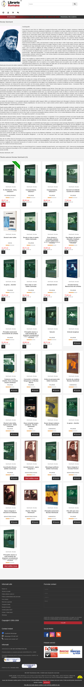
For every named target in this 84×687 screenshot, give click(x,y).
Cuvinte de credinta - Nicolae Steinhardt (73, 380)
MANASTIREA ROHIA (31, 472)
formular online (15, 668)
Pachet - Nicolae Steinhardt (31, 511)
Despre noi (4, 588)
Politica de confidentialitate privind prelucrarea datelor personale (61, 620)
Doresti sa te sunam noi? (10, 640)
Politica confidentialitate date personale (11, 596)
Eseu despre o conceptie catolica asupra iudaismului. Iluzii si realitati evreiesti (52, 240)
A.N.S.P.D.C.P (27, 653)
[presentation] (56, 613)
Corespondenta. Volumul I (31, 190)
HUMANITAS (73, 385)
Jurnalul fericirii (52, 285)
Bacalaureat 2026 (40, 17)
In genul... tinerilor (10, 285)
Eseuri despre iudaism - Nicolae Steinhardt (52, 424)
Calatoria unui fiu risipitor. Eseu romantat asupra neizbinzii (10, 380)
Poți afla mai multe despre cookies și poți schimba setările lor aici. (42, 685)
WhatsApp (4, 615)
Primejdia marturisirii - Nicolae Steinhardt (52, 511)
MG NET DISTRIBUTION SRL (18, 650)
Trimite (63, 624)
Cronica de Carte (53, 17)
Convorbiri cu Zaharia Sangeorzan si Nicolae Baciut (31, 380)
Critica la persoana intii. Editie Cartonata (52, 380)
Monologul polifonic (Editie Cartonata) (52, 468)
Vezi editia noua (31, 478)
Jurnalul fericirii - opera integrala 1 (31, 468)
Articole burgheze (73, 332)
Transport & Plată (6, 604)
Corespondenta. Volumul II (52, 190)
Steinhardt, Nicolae (11, 186)
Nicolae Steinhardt (6, 22)
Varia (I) (52, 332)
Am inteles (46, 682)
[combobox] (52, 4)
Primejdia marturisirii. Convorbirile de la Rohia (10, 332)
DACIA (10, 243)
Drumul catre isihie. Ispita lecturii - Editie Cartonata (10, 424)
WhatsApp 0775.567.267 (10, 637)
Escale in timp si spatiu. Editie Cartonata (31, 238)
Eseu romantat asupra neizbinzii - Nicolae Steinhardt (31, 424)
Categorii (11, 17)
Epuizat (77, 343)
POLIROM (31, 195)
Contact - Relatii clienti (7, 612)
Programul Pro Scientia (69, 17)
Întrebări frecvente (6, 607)
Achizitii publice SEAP (7, 609)
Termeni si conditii (6, 591)
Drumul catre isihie (10, 237)
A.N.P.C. (34, 656)
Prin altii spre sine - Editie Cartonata (73, 511)
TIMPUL (31, 428)
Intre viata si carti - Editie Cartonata (31, 285)
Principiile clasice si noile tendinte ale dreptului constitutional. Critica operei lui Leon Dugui (31, 334)
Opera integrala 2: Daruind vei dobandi (10, 511)
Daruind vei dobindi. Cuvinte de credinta (73, 190)
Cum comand (5, 599)
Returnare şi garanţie (7, 602)
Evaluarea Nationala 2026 (25, 17)
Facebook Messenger (9, 634)
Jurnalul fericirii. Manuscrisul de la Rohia (73, 285)
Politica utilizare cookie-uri (8, 594)
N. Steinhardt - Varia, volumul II (10, 190)
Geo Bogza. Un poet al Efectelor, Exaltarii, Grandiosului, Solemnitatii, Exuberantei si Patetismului (73, 240)
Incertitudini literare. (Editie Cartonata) (10, 468)
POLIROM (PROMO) (10, 195)
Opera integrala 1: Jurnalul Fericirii (73, 468)
